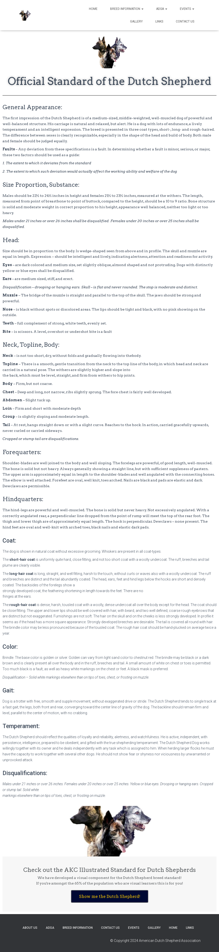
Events (187, 9)
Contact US (185, 21)
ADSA (161, 9)
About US (29, 928)
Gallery (136, 21)
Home (93, 9)
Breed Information (126, 9)
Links (159, 21)
